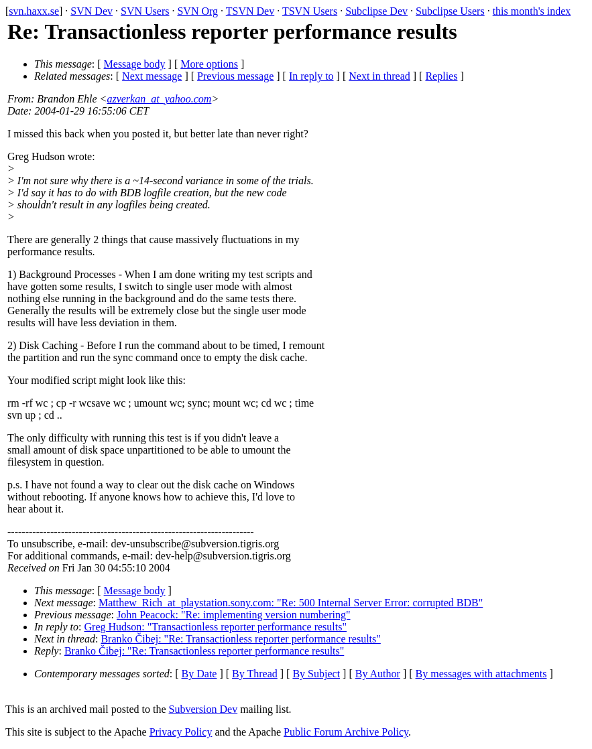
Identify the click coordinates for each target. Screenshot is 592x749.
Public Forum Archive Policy (346, 732)
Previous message (235, 76)
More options (209, 64)
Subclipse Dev (376, 11)
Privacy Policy (181, 732)
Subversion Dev (203, 709)
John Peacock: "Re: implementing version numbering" (234, 614)
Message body (135, 64)
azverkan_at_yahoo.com (159, 99)
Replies (441, 76)
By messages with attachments (481, 673)
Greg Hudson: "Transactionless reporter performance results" (215, 626)
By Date (199, 673)
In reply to (311, 76)
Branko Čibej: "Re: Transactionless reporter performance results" (240, 638)
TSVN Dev (250, 11)
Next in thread (379, 76)
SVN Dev (91, 11)
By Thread (255, 673)
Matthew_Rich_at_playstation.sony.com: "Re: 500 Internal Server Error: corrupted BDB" (291, 602)
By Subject (316, 673)
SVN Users (145, 11)
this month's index (532, 11)
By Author (377, 673)
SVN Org (197, 11)
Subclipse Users (450, 11)
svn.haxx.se (34, 11)
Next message (152, 76)
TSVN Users (309, 11)
